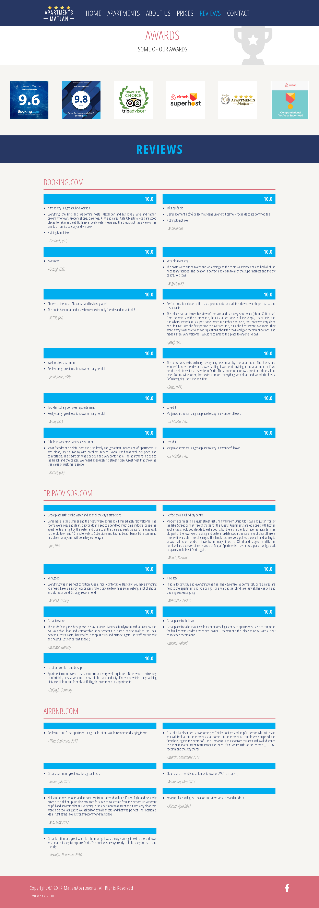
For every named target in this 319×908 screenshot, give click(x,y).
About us (158, 13)
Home (93, 13)
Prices (185, 13)
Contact (238, 13)
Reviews (210, 13)
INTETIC (50, 896)
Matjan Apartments (59, 13)
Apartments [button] (123, 13)
